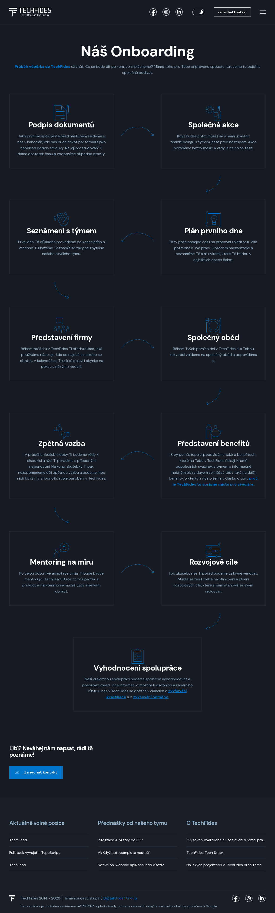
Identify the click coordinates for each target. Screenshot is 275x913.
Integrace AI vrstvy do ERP (120, 840)
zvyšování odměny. (151, 697)
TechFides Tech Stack (205, 852)
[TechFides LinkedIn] (179, 12)
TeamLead (18, 840)
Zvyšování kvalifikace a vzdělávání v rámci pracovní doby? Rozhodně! (226, 840)
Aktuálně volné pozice (36, 823)
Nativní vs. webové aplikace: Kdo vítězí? (131, 864)
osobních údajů (143, 906)
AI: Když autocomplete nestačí (123, 852)
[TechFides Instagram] (166, 12)
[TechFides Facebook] (153, 12)
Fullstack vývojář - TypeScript (34, 852)
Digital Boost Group (120, 898)
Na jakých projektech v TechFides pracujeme (224, 864)
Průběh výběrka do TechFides (42, 66)
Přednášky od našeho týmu (132, 823)
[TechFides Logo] (14, 898)
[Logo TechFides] (30, 12)
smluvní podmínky (172, 906)
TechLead (17, 864)
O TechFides (201, 823)
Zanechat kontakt (232, 12)
